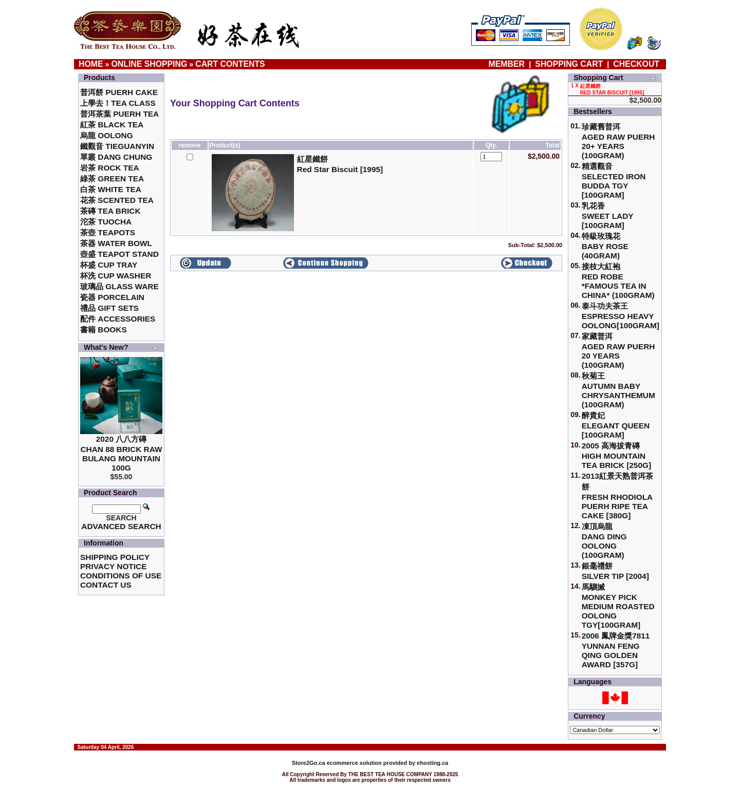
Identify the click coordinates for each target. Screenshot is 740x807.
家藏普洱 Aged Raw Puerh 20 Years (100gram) (618, 350)
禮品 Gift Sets (109, 308)
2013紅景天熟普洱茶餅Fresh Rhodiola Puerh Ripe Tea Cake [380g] (617, 496)
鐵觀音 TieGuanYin (117, 146)
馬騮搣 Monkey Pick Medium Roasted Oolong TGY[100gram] (618, 606)
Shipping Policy (115, 557)
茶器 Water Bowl (116, 243)
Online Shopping (150, 64)
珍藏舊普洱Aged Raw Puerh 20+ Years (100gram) (618, 141)
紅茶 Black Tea (111, 124)
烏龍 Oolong (106, 135)
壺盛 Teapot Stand (119, 254)
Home (91, 64)
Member (508, 64)
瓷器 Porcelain (112, 297)
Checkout (636, 64)
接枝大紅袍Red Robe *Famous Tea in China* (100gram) (618, 280)
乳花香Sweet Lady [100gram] (608, 215)
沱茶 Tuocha (106, 221)
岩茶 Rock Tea (109, 167)
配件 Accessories (117, 318)
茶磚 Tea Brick (110, 211)
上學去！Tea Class (118, 103)
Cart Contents (230, 64)
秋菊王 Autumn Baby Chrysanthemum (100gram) (618, 390)
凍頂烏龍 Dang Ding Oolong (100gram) (604, 540)
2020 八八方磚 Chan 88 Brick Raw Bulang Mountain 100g (121, 453)
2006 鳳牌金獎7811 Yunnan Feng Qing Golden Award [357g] (616, 650)
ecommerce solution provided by (354, 763)
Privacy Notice (113, 566)
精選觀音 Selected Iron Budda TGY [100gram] (614, 180)
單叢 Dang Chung (116, 157)
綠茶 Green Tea (112, 178)
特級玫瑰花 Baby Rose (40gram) (605, 246)
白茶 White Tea (110, 189)
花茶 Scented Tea (117, 200)
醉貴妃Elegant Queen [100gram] (616, 425)
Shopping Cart (569, 64)
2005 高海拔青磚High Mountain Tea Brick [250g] (616, 455)
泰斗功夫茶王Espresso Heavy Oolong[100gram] (620, 316)
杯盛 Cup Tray (108, 264)
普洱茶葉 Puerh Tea (119, 113)
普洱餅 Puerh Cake (119, 92)
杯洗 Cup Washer (115, 275)
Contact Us (106, 584)
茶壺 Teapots (107, 232)
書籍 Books (103, 329)
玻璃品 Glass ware (119, 286)
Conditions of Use (120, 575)
